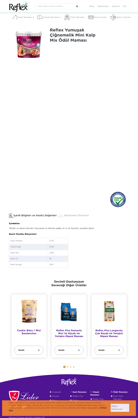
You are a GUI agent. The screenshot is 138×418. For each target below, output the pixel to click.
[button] (64, 367)
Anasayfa (56, 392)
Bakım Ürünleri (120, 17)
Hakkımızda (102, 6)
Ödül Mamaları (74, 17)
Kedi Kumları (97, 17)
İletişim (116, 6)
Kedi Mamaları (23, 17)
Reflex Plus (78, 396)
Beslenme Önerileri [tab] (73, 215)
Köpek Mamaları (49, 17)
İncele (28, 350)
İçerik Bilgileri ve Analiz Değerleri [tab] (33, 215)
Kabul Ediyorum (117, 407)
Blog (91, 6)
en (124, 6)
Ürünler (55, 396)
